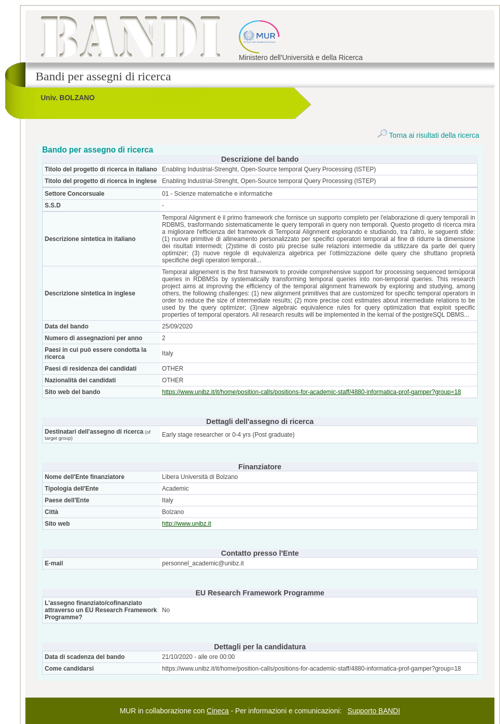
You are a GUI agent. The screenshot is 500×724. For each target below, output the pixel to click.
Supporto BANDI (374, 711)
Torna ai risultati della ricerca (428, 135)
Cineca (218, 711)
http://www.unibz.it (186, 523)
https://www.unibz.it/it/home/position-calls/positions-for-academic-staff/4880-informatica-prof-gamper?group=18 (311, 392)
